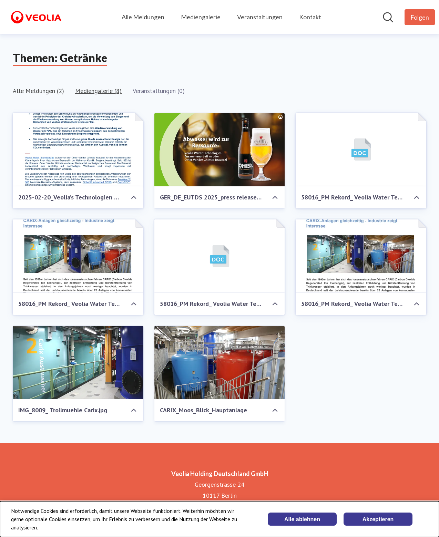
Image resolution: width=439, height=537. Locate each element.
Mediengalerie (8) (98, 91)
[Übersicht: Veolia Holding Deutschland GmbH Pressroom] (36, 17)
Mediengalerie (201, 17)
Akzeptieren (378, 519)
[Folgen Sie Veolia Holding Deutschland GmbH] (420, 17)
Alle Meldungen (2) (38, 91)
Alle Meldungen (143, 17)
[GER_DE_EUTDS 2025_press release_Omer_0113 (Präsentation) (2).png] (219, 149)
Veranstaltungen (260, 17)
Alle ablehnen (302, 519)
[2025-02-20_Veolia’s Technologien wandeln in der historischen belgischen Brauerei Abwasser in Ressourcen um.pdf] (78, 149)
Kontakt (310, 17)
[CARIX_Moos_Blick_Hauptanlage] (219, 362)
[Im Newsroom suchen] (388, 17)
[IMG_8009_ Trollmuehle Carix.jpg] (78, 362)
